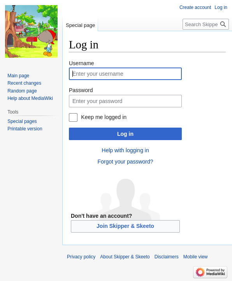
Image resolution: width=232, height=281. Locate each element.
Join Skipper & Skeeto (125, 226)
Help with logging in (125, 150)
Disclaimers (167, 257)
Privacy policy (81, 257)
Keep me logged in (104, 117)
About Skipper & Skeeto (124, 257)
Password (81, 90)
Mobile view (195, 257)
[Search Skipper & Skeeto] (206, 24)
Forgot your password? (125, 161)
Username (81, 63)
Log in (125, 134)
